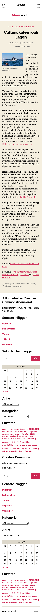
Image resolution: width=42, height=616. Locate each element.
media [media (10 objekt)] (21, 436)
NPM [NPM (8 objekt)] (10, 439)
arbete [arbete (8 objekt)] (4, 429)
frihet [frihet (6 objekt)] (4, 432)
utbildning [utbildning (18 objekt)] (33, 448)
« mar (5, 391)
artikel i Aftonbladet (27, 197)
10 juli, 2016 (28, 43)
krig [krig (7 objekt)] (11, 434)
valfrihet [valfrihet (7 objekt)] (5, 451)
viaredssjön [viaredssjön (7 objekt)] (13, 451)
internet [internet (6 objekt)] (20, 432)
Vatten (5, 334)
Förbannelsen (8, 329)
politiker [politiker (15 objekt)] (26, 442)
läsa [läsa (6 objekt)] (3, 436)
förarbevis (24, 283)
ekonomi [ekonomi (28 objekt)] (34, 428)
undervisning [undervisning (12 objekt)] (18, 448)
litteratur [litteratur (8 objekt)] (25, 434)
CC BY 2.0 (24, 274)
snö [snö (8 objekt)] (29, 446)
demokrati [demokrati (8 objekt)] (24, 429)
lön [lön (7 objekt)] (7, 436)
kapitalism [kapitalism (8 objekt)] (33, 432)
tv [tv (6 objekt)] (10, 448)
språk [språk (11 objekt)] (34, 446)
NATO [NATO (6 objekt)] (32, 436)
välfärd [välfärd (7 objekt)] (25, 451)
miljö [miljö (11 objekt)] (27, 436)
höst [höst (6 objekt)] (15, 432)
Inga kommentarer (22, 46)
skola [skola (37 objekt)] (23, 445)
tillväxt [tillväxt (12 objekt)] (5, 448)
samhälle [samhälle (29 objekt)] (7, 445)
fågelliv (11, 283)
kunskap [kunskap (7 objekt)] (17, 434)
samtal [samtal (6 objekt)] (16, 446)
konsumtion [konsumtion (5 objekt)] (5, 434)
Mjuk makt (7, 323)
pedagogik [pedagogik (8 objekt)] (6, 442)
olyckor (32, 283)
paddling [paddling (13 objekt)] (31, 438)
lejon (16, 43)
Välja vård (7, 339)
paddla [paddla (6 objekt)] (24, 439)
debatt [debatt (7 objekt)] (16, 429)
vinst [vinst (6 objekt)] (20, 451)
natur (24, 27)
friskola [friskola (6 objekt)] (9, 432)
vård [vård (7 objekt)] (30, 451)
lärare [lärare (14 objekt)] (32, 434)
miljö (17, 27)
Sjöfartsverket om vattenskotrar (17, 144)
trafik (31, 27)
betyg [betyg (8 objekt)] (11, 429)
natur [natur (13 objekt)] (4, 438)
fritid (11, 27)
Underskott (7, 344)
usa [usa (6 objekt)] (26, 448)
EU (6, 283)
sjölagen (8, 286)
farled (17, 283)
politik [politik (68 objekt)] (16, 442)
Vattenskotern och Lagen (21, 35)
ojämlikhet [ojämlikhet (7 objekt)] (16, 439)
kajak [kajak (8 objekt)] (26, 432)
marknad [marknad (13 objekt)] (14, 436)
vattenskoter (18, 286)
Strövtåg (20, 5)
